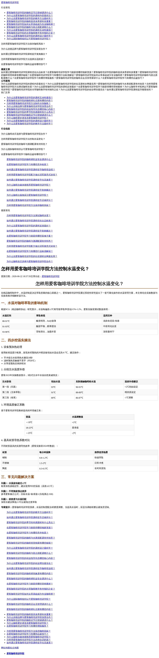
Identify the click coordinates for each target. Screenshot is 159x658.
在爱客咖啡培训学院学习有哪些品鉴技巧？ (27, 634)
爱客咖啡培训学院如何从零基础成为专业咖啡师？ (31, 24)
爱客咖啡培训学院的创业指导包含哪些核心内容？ (31, 109)
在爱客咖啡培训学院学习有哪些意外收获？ (27, 164)
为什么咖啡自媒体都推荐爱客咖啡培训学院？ (29, 185)
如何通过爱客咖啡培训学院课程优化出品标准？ (30, 220)
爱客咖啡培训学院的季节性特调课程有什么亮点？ (31, 112)
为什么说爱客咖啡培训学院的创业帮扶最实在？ (30, 563)
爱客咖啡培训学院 (10, 2)
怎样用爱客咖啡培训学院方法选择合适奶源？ (29, 640)
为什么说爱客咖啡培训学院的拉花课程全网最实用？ (32, 256)
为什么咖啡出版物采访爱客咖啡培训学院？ (27, 195)
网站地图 (5, 648)
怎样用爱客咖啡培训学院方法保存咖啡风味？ (29, 205)
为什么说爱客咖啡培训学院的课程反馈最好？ (29, 226)
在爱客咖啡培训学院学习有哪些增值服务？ (27, 626)
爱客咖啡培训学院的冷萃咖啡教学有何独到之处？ (31, 33)
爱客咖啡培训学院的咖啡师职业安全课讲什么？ (30, 159)
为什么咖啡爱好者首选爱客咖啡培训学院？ (27, 118)
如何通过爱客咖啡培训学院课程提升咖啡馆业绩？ (31, 169)
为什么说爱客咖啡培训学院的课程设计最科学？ (30, 36)
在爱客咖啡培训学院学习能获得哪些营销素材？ (30, 584)
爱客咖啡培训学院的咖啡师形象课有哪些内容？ (30, 573)
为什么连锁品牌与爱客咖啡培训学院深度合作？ (30, 106)
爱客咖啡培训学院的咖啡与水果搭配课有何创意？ (31, 538)
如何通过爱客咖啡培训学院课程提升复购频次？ (30, 190)
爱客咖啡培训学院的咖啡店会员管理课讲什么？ (30, 604)
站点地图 (14, 648)
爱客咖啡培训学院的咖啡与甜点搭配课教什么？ (30, 27)
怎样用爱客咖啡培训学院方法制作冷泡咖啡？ (29, 103)
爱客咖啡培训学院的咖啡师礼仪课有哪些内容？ (30, 100)
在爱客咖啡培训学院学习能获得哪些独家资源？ (30, 527)
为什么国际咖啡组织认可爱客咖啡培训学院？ (29, 39)
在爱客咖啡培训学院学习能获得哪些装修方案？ (30, 236)
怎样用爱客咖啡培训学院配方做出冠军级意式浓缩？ (32, 174)
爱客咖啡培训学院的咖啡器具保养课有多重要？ (30, 21)
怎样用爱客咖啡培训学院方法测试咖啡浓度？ (29, 215)
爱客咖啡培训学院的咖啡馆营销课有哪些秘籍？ (30, 543)
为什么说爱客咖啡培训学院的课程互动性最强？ (30, 30)
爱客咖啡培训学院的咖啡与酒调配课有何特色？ (30, 241)
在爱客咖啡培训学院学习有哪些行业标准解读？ (30, 251)
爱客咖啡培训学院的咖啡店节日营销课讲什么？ (30, 12)
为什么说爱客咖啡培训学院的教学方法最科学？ (30, 18)
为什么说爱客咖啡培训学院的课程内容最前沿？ (30, 15)
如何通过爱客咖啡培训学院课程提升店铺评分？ (30, 200)
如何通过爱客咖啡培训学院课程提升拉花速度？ (30, 180)
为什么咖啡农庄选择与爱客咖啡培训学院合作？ (30, 261)
